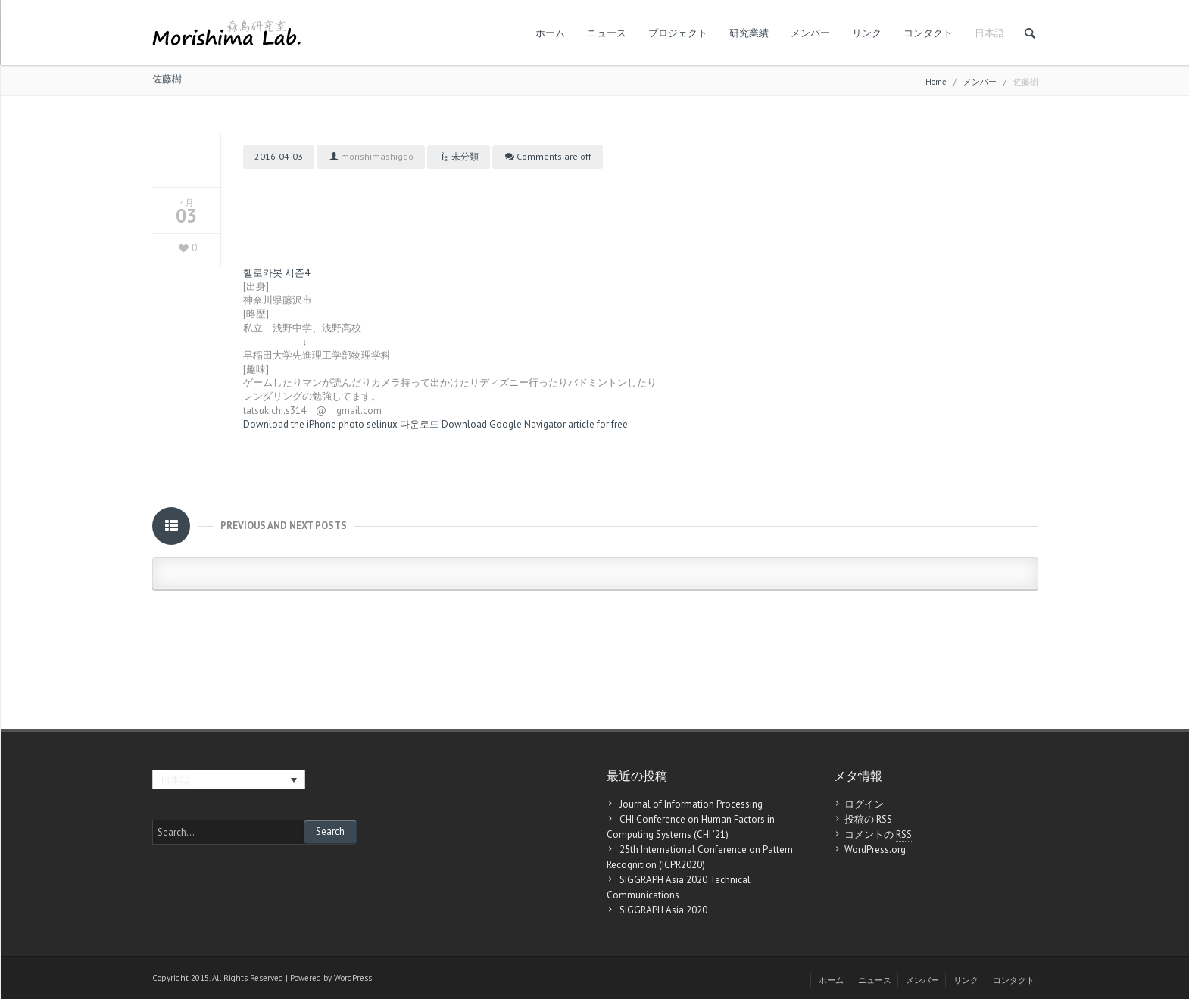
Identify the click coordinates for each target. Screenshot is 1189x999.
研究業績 (749, 32)
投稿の (868, 819)
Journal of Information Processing (691, 804)
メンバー (810, 32)
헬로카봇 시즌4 (276, 272)
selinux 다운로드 (403, 424)
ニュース (606, 32)
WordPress (353, 978)
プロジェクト (677, 32)
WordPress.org (875, 849)
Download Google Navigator (504, 424)
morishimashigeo (377, 156)
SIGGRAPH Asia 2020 (663, 910)
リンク (867, 32)
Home (936, 81)
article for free (598, 424)
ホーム (550, 32)
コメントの (878, 835)
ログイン (864, 804)
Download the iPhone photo (303, 424)
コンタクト (928, 32)
